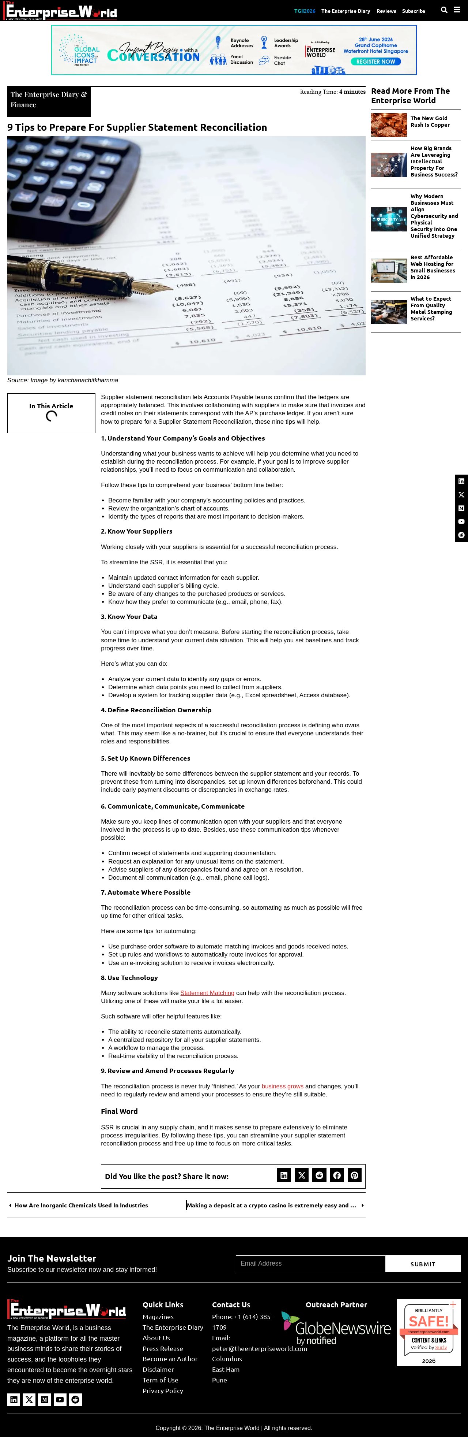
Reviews (381, 10)
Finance (23, 104)
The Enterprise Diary (336, 10)
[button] (284, 1174)
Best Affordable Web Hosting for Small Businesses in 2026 (433, 267)
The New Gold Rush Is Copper (431, 121)
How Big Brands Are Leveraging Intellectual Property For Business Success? (434, 161)
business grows (283, 1085)
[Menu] (457, 9)
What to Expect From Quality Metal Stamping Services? (431, 308)
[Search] (444, 10)
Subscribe (412, 10)
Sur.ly (441, 1346)
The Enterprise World (232, 1427)
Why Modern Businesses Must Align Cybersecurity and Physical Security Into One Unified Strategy (434, 215)
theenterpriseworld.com (428, 1331)
